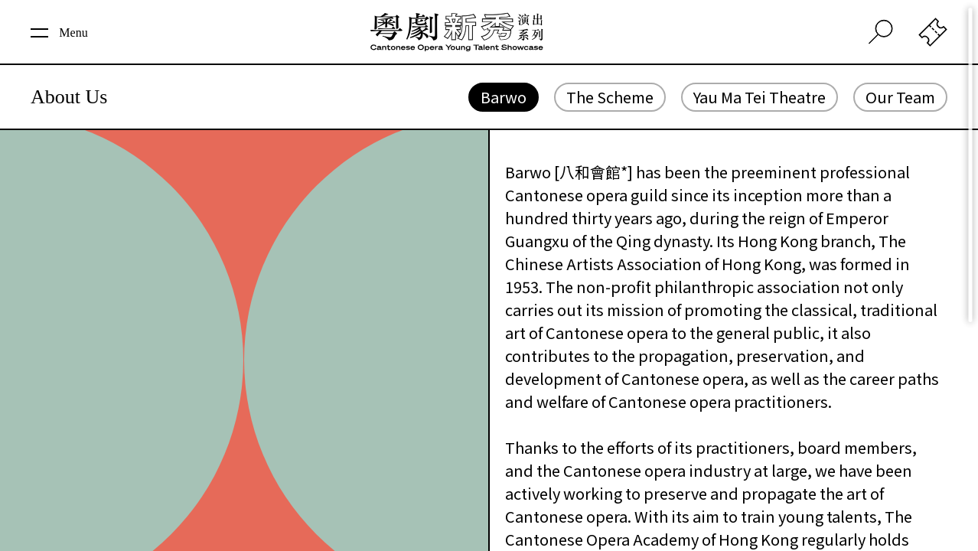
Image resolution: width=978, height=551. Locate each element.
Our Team (900, 97)
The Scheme (610, 97)
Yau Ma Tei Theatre (759, 97)
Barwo (503, 97)
